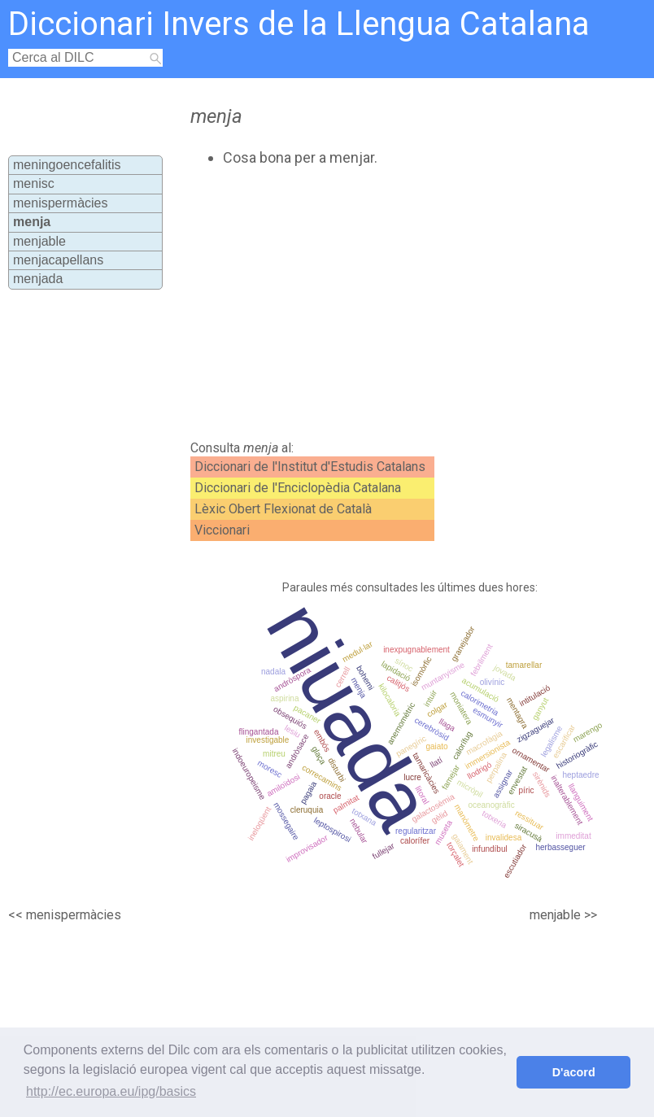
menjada (38, 279)
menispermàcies (60, 203)
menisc (33, 183)
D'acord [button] (573, 1072)
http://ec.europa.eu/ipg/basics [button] (111, 1091)
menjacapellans (58, 260)
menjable (39, 241)
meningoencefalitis (67, 165)
